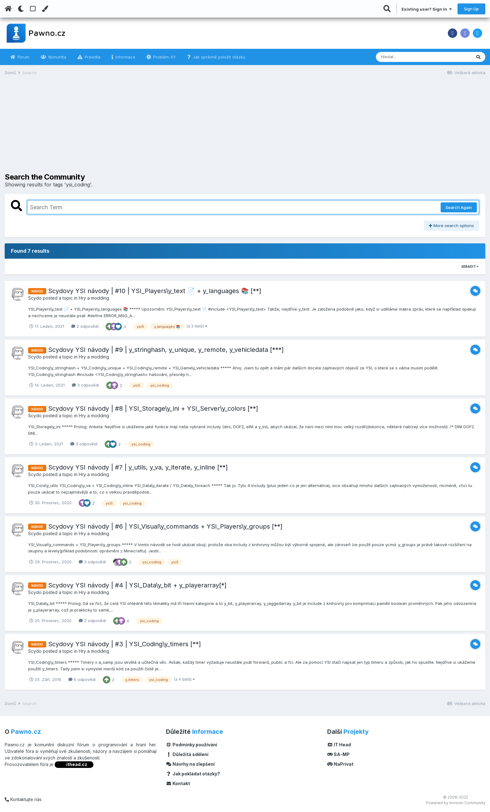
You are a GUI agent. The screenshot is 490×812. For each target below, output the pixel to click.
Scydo (35, 298)
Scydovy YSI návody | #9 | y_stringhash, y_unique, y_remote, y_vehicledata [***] (166, 349)
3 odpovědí (85, 385)
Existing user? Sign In (427, 9)
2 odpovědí (84, 326)
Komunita (56, 56)
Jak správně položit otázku (218, 56)
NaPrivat (340, 764)
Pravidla (91, 56)
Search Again (459, 207)
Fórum (22, 56)
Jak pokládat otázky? (193, 773)
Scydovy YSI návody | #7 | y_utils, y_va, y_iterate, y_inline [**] (138, 467)
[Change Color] (45, 8)
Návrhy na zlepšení (190, 764)
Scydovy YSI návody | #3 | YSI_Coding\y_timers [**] (124, 644)
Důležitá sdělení (187, 754)
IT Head (339, 744)
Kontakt (178, 783)
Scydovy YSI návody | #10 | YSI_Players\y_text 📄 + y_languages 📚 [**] (154, 291)
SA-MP (338, 754)
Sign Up (471, 8)
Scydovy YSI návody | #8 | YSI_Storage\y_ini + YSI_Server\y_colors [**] (153, 408)
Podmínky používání (191, 744)
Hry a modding (94, 298)
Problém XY (164, 56)
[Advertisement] (245, 129)
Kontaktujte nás (23, 799)
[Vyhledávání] (406, 57)
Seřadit (469, 266)
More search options (451, 225)
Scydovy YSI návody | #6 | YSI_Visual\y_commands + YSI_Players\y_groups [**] (165, 526)
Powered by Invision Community (455, 802)
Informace (124, 56)
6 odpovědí (82, 679)
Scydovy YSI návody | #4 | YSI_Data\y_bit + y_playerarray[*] (137, 585)
